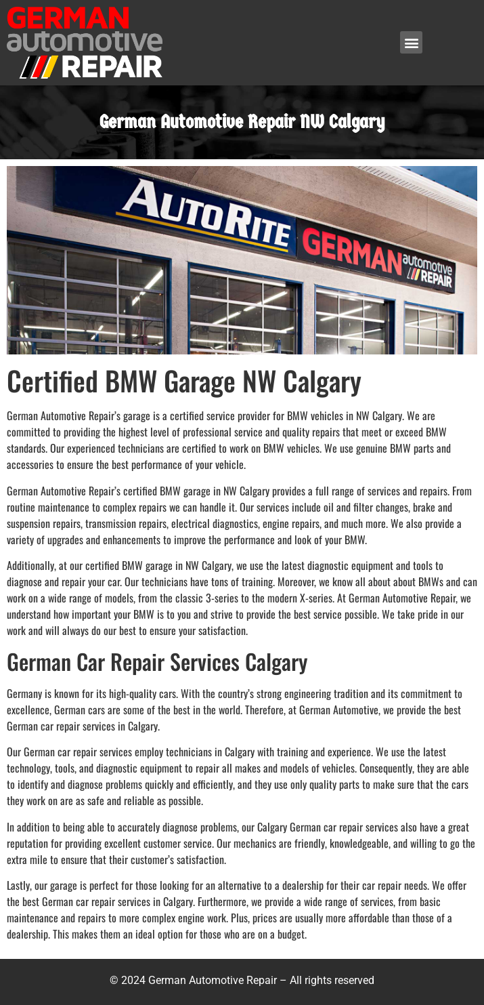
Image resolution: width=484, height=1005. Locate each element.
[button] (411, 42)
